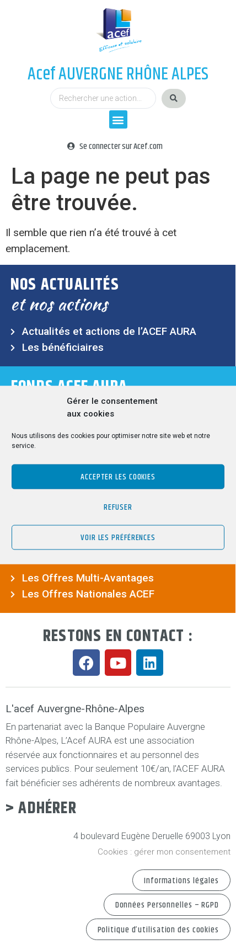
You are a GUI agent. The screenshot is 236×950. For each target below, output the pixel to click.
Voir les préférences (118, 537)
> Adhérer (41, 808)
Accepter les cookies (118, 476)
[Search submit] (174, 98)
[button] (118, 119)
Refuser (118, 506)
